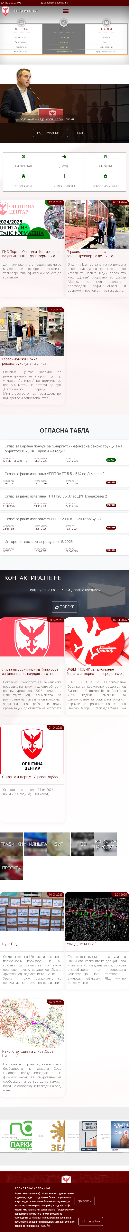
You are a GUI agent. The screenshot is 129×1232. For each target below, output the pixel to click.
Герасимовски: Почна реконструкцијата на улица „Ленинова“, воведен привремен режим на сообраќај (28, 361)
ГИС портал (23, 166)
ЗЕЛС (41, 1136)
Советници (64, 38)
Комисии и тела (21, 52)
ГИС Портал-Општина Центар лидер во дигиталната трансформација (31, 254)
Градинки (12, 844)
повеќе (45, 1226)
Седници (64, 47)
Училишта (35, 844)
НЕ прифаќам (91, 1221)
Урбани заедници (106, 185)
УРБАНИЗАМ (23, 185)
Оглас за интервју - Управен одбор (30, 777)
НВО (82, 844)
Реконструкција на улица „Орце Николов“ (27, 1053)
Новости (106, 38)
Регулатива (21, 47)
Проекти (11, 868)
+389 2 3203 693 (12, 2)
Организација (21, 42)
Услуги (106, 42)
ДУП (58, 844)
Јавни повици (106, 47)
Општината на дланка (106, 1136)
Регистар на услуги (105, 844)
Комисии (64, 42)
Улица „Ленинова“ (81, 944)
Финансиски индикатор (73, 1136)
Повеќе (67, 607)
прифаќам (85, 1201)
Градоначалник (48, 133)
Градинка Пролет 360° (106, 52)
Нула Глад (10, 944)
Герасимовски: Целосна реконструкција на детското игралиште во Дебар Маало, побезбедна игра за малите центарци (90, 254)
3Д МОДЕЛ (64, 166)
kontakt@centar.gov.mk (55, 2)
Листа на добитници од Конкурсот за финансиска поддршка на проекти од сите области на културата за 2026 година (32, 671)
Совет (81, 133)
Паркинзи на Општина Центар (8, 1136)
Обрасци (105, 166)
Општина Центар (25, 11)
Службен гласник (64, 52)
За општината (21, 38)
